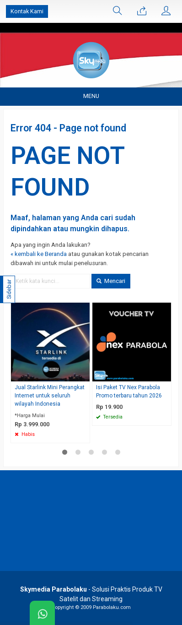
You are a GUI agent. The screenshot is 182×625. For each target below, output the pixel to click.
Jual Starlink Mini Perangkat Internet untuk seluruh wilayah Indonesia (50, 395)
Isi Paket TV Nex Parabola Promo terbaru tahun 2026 (129, 391)
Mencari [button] (110, 280)
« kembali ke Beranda (39, 253)
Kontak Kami (27, 11)
